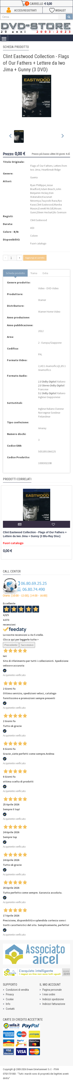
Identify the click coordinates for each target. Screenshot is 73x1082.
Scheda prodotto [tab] (15, 273)
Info (8, 1003)
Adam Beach (48, 189)
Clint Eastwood (44, 204)
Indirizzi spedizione (53, 999)
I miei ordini (48, 994)
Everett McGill (45, 208)
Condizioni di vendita (17, 989)
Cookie (10, 999)
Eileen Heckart (45, 212)
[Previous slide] (11, 136)
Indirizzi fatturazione (53, 1003)
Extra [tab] (45, 273)
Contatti (10, 1008)
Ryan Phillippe (38, 185)
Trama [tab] (33, 273)
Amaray (42, 428)
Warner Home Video (49, 311)
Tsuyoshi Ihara (49, 200)
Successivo (27, 645)
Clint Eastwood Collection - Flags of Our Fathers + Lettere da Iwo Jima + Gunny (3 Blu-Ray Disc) (35, 534)
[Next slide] (62, 136)
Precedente (10, 645)
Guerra (34, 177)
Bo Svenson (59, 212)
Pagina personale (52, 989)
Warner (42, 300)
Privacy (10, 994)
